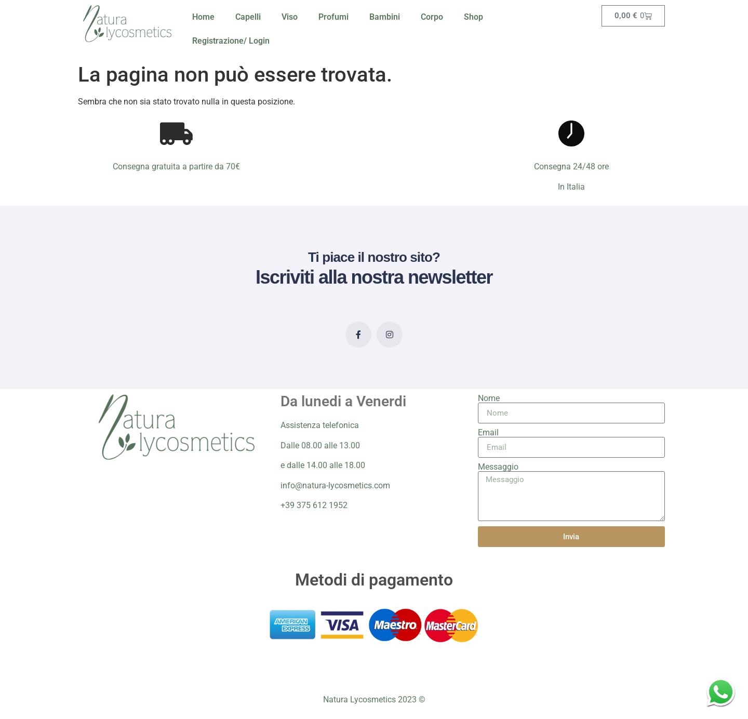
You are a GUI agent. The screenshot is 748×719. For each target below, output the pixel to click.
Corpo (432, 17)
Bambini (384, 17)
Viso (290, 17)
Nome (489, 398)
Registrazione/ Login (231, 41)
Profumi (333, 17)
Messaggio (498, 467)
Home (203, 17)
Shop (473, 17)
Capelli (248, 17)
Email (488, 433)
